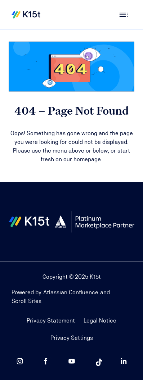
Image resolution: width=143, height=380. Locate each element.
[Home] (26, 15)
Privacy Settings (71, 337)
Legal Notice (100, 320)
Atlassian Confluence (70, 292)
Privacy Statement (51, 320)
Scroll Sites (26, 301)
